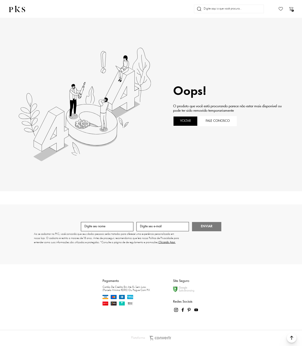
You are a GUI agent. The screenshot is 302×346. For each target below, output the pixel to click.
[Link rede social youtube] (196, 310)
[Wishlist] (281, 9)
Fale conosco (218, 121)
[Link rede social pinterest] (189, 310)
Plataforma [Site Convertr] (151, 338)
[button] (291, 338)
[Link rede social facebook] (183, 310)
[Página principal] (21, 9)
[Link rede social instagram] (176, 310)
